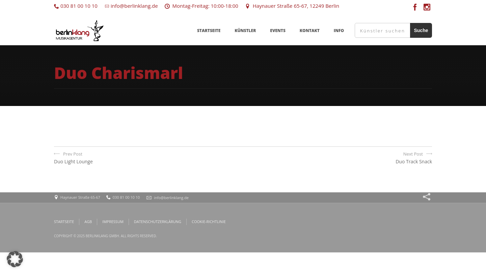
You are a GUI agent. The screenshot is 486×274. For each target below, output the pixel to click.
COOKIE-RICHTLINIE (209, 221)
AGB (88, 221)
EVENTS (278, 30)
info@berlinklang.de (131, 5)
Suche (421, 30)
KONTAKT (310, 30)
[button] (15, 259)
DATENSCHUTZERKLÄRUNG (157, 221)
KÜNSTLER (245, 30)
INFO (339, 30)
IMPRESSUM (112, 221)
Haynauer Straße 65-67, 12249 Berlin (292, 5)
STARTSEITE (208, 30)
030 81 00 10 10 (76, 5)
